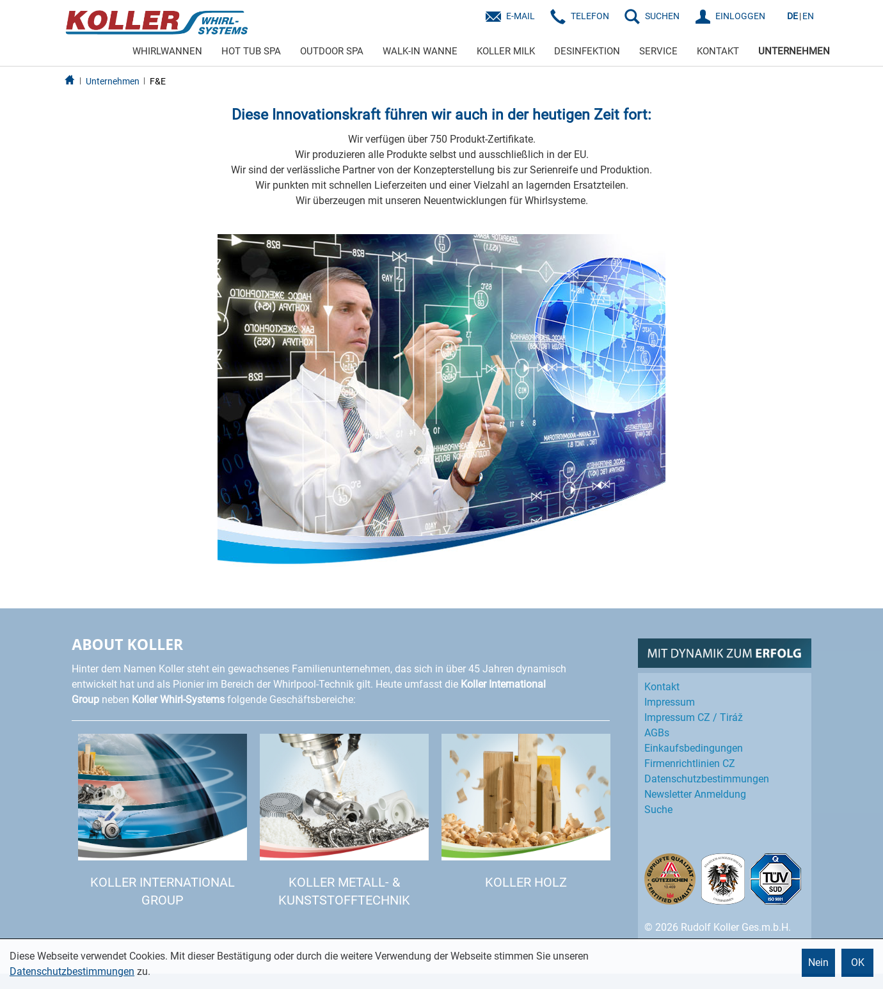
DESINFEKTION (587, 51)
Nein (818, 962)
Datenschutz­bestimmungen (706, 779)
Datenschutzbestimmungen (72, 971)
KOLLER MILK (506, 51)
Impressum (669, 702)
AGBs (656, 733)
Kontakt (662, 687)
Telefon (590, 16)
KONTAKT (718, 51)
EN (808, 16)
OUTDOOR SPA (331, 51)
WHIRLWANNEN (167, 51)
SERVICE (658, 51)
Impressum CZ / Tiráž (693, 717)
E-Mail (520, 16)
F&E (158, 81)
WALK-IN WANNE (420, 51)
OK (857, 962)
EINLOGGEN (740, 16)
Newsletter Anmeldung (695, 794)
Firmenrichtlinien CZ (689, 763)
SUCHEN (662, 16)
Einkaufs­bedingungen (693, 748)
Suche (658, 809)
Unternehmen (112, 81)
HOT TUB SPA (251, 51)
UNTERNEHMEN (794, 51)
